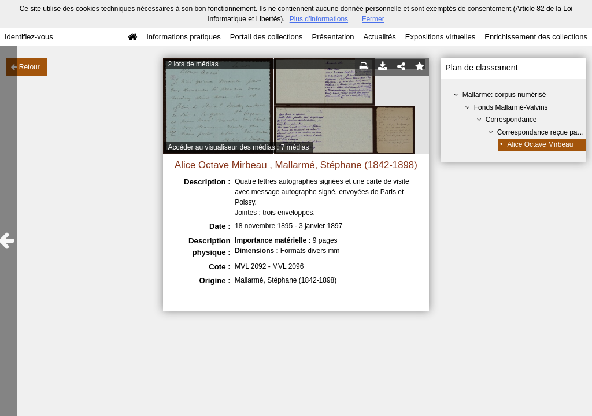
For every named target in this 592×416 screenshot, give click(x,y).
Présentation (333, 36)
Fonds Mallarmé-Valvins (511, 107)
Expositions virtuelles (440, 36)
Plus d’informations (319, 19)
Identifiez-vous (29, 36)
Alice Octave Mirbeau (540, 144)
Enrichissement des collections (535, 36)
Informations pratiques (183, 36)
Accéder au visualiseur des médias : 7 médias (238, 147)
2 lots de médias (193, 64)
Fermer (373, 19)
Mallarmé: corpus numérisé (504, 95)
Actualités (379, 36)
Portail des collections (266, 36)
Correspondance (511, 120)
